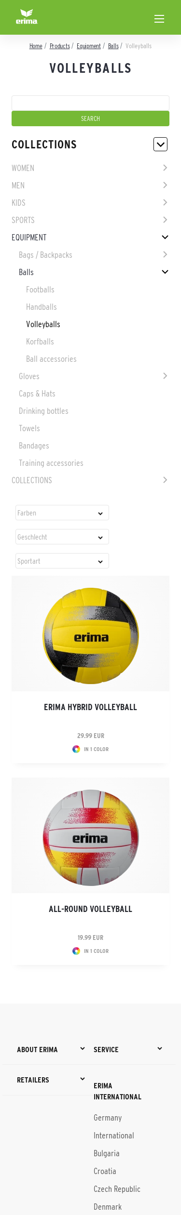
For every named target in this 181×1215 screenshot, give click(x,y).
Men (18, 185)
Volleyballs (43, 324)
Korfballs (40, 341)
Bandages (34, 445)
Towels (29, 428)
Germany (108, 1118)
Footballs (40, 289)
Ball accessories (51, 359)
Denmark (108, 1207)
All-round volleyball (90, 909)
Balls (26, 272)
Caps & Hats (37, 393)
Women (23, 168)
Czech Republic (117, 1189)
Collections (32, 480)
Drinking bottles (44, 411)
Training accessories (51, 463)
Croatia (105, 1171)
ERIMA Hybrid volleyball (90, 707)
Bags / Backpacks (45, 255)
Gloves (29, 376)
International (114, 1135)
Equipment (29, 237)
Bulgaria (107, 1153)
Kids (19, 203)
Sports (23, 220)
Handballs (41, 307)
